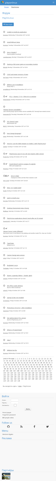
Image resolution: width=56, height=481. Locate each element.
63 (34, 364)
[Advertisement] (28, 454)
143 (43, 375)
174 (4, 381)
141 (36, 375)
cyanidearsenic (7, 57)
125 (29, 373)
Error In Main (15, 176)
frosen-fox (6, 157)
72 (9, 366)
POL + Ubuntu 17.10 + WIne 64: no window (22, 96)
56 (14, 364)
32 (46, 360)
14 (45, 358)
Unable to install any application (17, 32)
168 (33, 379)
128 (40, 373)
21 (15, 360)
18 (7, 360)
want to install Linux (13, 198)
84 (43, 366)
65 (39, 364)
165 (22, 379)
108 (18, 371)
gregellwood (6, 89)
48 (41, 362)
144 (47, 375)
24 (23, 360)
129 (43, 373)
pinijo (4, 136)
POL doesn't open (12, 121)
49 (44, 362)
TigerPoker (10, 243)
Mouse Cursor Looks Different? (13, 231)
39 (16, 362)
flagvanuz (5, 169)
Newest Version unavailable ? (12, 110)
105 (7, 371)
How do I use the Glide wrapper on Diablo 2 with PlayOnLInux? (26, 144)
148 (11, 377)
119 (8, 373)
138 (26, 375)
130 (47, 373)
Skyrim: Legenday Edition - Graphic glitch (19, 275)
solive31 (5, 290)
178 (19, 381)
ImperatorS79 (7, 114)
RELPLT (5, 126)
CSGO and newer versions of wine (17, 74)
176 (11, 381)
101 (42, 369)
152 (26, 377)
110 (25, 371)
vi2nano (5, 278)
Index (20, 386)
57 (17, 364)
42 (24, 362)
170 (40, 379)
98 (33, 369)
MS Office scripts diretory (15, 286)
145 (51, 375)
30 (40, 360)
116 (46, 371)
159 (51, 377)
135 (15, 375)
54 (9, 364)
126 (33, 373)
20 (12, 360)
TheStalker (6, 268)
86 (48, 366)
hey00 (4, 191)
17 (4, 360)
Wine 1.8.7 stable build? (14, 188)
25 (26, 360)
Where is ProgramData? (14, 330)
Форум (6, 7)
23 (21, 360)
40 (19, 362)
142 (40, 375)
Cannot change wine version (16, 255)
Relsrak (5, 67)
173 (51, 379)
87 (51, 366)
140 (33, 375)
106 (11, 371)
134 (11, 375)
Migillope (5, 211)
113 (36, 371)
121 (15, 373)
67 (45, 364)
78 (26, 366)
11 (36, 358)
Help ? (9, 340)
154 (33, 377)
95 (24, 369)
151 (22, 377)
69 (50, 364)
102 (46, 369)
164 (19, 379)
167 (29, 379)
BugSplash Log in (12, 265)
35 (5, 362)
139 (29, 375)
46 (35, 362)
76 (21, 366)
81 (35, 366)
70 (4, 366)
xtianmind (6, 311)
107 (14, 371)
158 (47, 377)
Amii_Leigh (6, 180)
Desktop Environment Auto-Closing (18, 208)
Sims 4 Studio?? (12, 52)
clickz (4, 258)
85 (46, 366)
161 (8, 379)
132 (4, 375)
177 (15, 381)
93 (19, 369)
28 (35, 360)
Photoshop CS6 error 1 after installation (19, 308)
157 (43, 377)
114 (39, 371)
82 (37, 366)
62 (31, 364)
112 (32, 371)
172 (47, 379)
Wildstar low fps (12, 350)
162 (11, 379)
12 (39, 358)
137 (22, 375)
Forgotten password (9, 415)
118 (4, 373)
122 (19, 373)
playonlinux (9, 2)
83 (40, 366)
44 (30, 362)
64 (37, 364)
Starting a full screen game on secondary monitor (22, 64)
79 (29, 366)
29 (37, 360)
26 (29, 360)
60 (25, 364)
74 (15, 366)
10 (33, 358)
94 (21, 369)
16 (50, 358)
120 (11, 373)
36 (8, 362)
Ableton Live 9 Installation (15, 85)
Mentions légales (7, 434)
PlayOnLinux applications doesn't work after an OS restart (25, 218)
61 (28, 364)
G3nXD (5, 146)
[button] (53, 2)
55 (11, 364)
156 (40, 377)
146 (4, 377)
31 (43, 360)
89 (8, 369)
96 (27, 369)
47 (38, 362)
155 (36, 377)
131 (51, 373)
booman (5, 35)
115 (43, 371)
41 (21, 362)
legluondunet (6, 99)
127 (36, 373)
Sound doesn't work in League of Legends (22, 164)
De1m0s (5, 201)
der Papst (5, 77)
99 (35, 369)
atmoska (5, 248)
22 (18, 360)
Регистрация (6, 412)
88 (5, 369)
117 (50, 371)
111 (28, 371)
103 (49, 369)
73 (12, 366)
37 (10, 362)
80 (32, 366)
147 (8, 377)
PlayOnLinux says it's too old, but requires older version (26, 154)
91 (13, 369)
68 (48, 364)
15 (47, 358)
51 (49, 362)
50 (47, 362)
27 (32, 360)
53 (6, 364)
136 (19, 375)
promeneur (6, 301)
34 (51, 360)
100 (39, 369)
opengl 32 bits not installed (15, 298)
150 (19, 377)
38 (13, 362)
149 (15, 377)
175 (8, 381)
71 (7, 366)
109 (21, 371)
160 (4, 379)
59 (23, 364)
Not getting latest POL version (16, 318)
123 (22, 373)
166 (26, 379)
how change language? (14, 133)
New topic (8, 24)
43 (27, 362)
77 (23, 366)
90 (10, 369)
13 (42, 358)
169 (36, 379)
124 (26, 373)
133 (8, 375)
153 (29, 377)
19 (9, 360)
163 (15, 379)
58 (20, 364)
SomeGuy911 (6, 221)
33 (48, 360)
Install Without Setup (13, 42)
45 (33, 362)
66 (42, 364)
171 (43, 379)
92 (16, 369)
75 (18, 366)
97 (30, 369)
